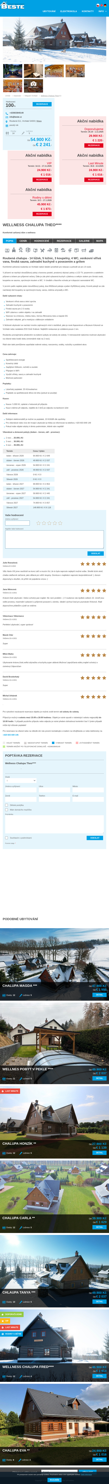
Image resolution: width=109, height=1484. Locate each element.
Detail (99, 995)
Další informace (86, 1474)
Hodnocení (41, 241)
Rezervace (42, 104)
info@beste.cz (16, 117)
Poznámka (9, 814)
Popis (9, 241)
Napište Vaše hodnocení (14, 529)
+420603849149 (17, 113)
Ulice (41, 786)
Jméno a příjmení (11, 519)
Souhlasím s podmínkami (21, 838)
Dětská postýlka (17, 805)
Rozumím (54, 1480)
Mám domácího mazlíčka (21, 810)
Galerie (84, 241)
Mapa (99, 241)
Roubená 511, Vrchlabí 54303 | (26, 121)
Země (7, 796)
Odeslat (95, 553)
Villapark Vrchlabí (30, 96)
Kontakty (88, 11)
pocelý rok (14, 125)
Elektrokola (68, 11)
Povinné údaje (9, 843)
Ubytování (49, 11)
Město (75, 786)
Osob (7, 777)
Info (101, 11)
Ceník (23, 241)
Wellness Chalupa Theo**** (51, 96)
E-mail (75, 796)
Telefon (42, 796)
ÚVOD (7, 96)
